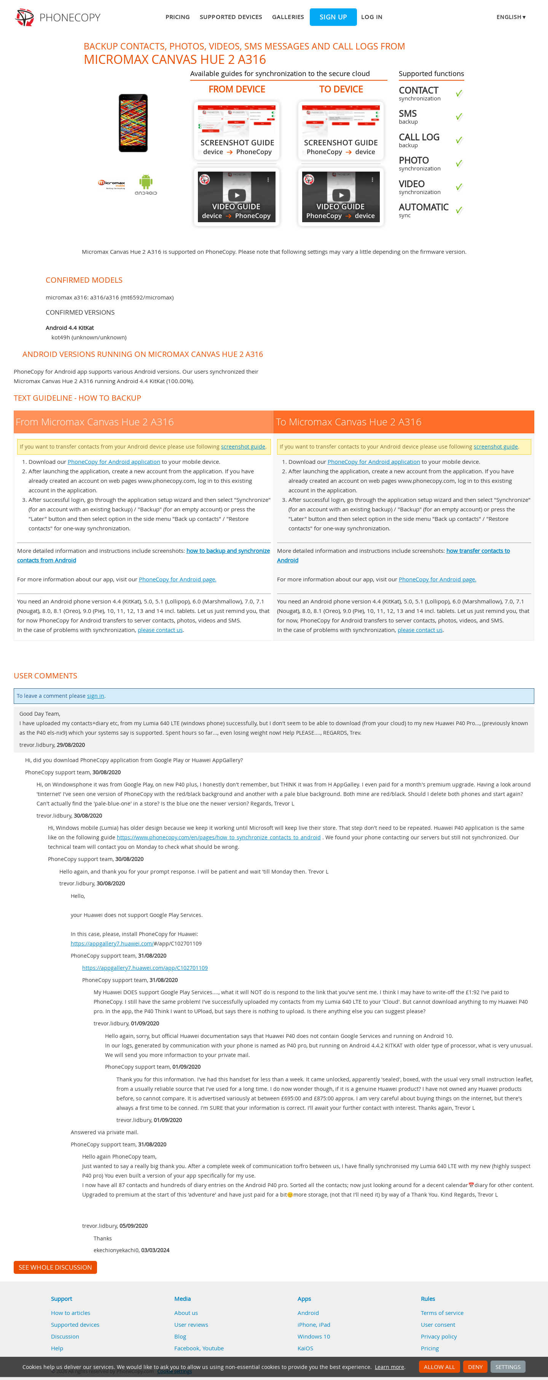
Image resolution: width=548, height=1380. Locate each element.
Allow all (439, 1366)
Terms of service (442, 1312)
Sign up (333, 17)
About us (186, 1312)
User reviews (191, 1324)
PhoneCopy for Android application (114, 461)
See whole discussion (55, 1267)
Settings (508, 1366)
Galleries (288, 17)
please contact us (160, 629)
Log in (371, 17)
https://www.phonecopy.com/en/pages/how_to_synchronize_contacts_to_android (219, 837)
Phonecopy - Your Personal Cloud (59, 17)
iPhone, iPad (314, 1324)
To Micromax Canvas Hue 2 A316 (341, 131)
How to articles (70, 1312)
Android (308, 1312)
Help (57, 1348)
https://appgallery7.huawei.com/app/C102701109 (145, 968)
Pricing (178, 17)
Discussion (65, 1336)
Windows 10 (314, 1336)
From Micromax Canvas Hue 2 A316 (236, 131)
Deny (475, 1366)
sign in (95, 695)
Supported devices (231, 17)
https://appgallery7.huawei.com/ (112, 943)
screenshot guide (243, 446)
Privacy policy (439, 1336)
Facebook (186, 1348)
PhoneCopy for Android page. (178, 579)
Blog (180, 1336)
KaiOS (305, 1348)
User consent (438, 1324)
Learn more (389, 1367)
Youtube (213, 1348)
